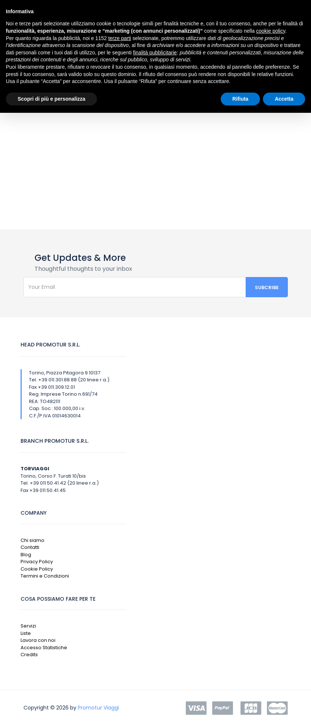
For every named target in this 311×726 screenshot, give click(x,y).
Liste (26, 633)
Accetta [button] (284, 99)
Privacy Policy (37, 561)
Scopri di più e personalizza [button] (51, 99)
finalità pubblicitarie (155, 52)
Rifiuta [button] (240, 99)
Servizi (28, 625)
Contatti (30, 547)
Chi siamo (32, 540)
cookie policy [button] (270, 31)
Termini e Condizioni (45, 575)
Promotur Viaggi (98, 707)
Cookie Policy (37, 568)
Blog (26, 554)
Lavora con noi (38, 640)
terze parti (119, 38)
